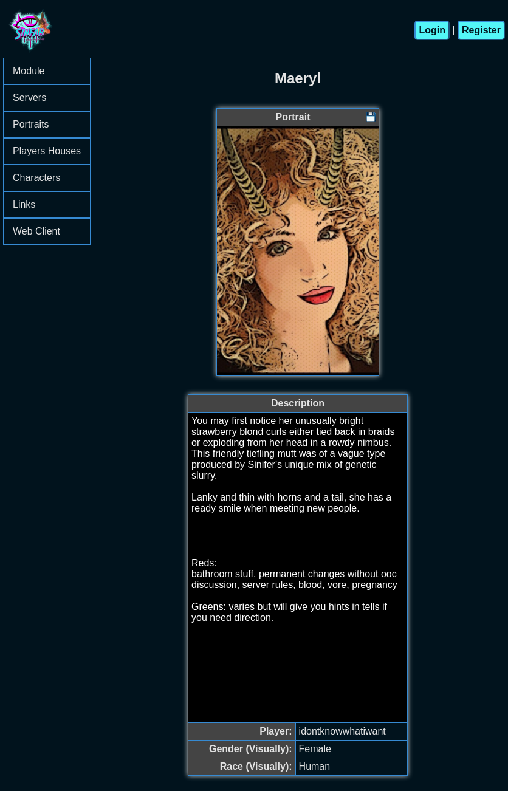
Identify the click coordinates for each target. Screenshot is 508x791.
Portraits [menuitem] (51, 124)
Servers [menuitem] (51, 97)
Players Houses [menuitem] (51, 151)
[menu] (47, 151)
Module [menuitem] (51, 71)
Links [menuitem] (51, 204)
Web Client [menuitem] (36, 231)
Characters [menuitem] (51, 178)
